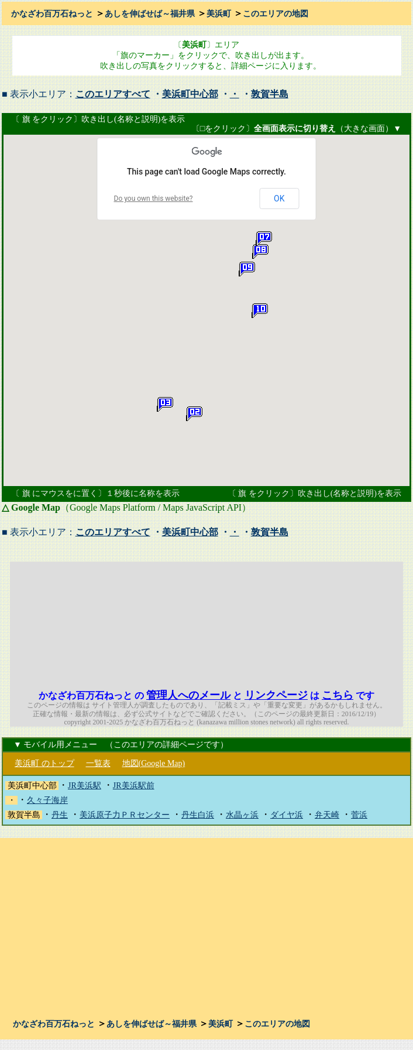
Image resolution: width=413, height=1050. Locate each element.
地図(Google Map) (153, 763)
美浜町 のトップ (44, 763)
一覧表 (98, 763)
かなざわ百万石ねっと (52, 13)
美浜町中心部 (190, 94)
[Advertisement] (311, 620)
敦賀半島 (269, 94)
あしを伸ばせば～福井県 (150, 13)
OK (279, 198)
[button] (194, 414)
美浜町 (218, 13)
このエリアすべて (112, 94)
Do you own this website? (153, 198)
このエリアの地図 (275, 13)
